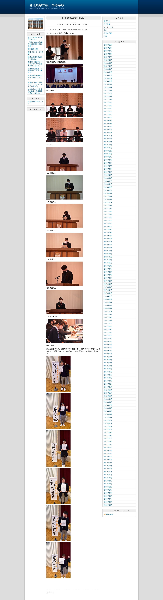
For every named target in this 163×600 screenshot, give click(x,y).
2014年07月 (108, 369)
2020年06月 (108, 169)
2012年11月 (108, 429)
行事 (105, 36)
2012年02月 (108, 453)
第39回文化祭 (33, 49)
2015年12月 (108, 326)
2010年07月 (108, 499)
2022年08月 (108, 90)
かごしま (107, 24)
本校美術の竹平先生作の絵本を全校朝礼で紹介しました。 (35, 91)
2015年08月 (108, 332)
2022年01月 (108, 111)
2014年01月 (108, 387)
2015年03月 (108, 347)
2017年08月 (108, 272)
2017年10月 (108, 266)
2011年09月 (108, 462)
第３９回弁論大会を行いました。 (35, 38)
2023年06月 (108, 60)
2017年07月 (108, 275)
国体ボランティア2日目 (35, 53)
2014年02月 (108, 384)
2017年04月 (108, 284)
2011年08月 (108, 466)
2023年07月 (108, 57)
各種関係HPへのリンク (35, 102)
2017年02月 (108, 290)
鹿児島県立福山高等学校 (46, 5)
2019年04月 (108, 211)
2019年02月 (108, 217)
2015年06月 (108, 338)
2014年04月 (108, 378)
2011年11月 (108, 459)
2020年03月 (108, 178)
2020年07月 (108, 166)
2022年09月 (108, 87)
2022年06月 (108, 96)
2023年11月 (108, 45)
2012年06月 (108, 441)
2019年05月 (108, 208)
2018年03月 (108, 251)
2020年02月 (108, 181)
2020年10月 (108, 157)
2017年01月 (108, 293)
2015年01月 (108, 353)
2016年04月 (108, 320)
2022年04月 (108, 102)
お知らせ (107, 21)
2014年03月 (108, 381)
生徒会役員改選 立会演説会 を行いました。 (35, 71)
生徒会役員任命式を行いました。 (35, 58)
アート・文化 (108, 27)
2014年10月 (108, 360)
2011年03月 (108, 481)
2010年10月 (108, 490)
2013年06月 (108, 408)
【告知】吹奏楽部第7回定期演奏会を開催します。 (35, 44)
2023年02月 (108, 72)
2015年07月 (108, 335)
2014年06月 (108, 372)
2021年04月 (108, 138)
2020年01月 (108, 184)
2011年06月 (108, 472)
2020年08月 (108, 163)
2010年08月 (108, 496)
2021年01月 (108, 148)
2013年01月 (108, 423)
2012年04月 (108, 447)
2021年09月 (108, 123)
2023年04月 (108, 66)
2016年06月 (108, 314)
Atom (111, 514)
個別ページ (50, 592)
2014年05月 (108, 375)
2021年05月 (108, 136)
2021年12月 (108, 114)
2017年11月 (108, 263)
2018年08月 (108, 235)
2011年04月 (108, 478)
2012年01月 (108, 456)
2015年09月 (108, 329)
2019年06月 (108, 205)
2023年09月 (108, 51)
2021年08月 (108, 126)
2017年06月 (108, 278)
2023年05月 (108, 63)
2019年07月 (108, 202)
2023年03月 (108, 69)
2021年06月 (108, 133)
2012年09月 (108, 435)
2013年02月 (108, 420)
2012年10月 (108, 432)
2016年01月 (108, 323)
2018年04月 (108, 248)
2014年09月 (108, 363)
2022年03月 (108, 105)
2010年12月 (108, 487)
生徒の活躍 (108, 33)
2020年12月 (108, 151)
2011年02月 (108, 484)
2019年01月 (108, 220)
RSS (107, 514)
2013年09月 (108, 399)
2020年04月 (108, 175)
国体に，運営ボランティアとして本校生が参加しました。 (35, 64)
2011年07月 (108, 468)
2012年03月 (108, 450)
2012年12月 (108, 426)
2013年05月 (108, 411)
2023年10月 (108, 48)
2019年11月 (108, 190)
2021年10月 (108, 120)
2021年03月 (108, 142)
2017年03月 (108, 287)
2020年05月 (108, 172)
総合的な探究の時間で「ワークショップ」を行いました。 (35, 84)
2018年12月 (108, 223)
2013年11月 (108, 393)
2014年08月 (108, 366)
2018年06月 (108, 242)
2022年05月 (108, 99)
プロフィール (36, 109)
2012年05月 (108, 444)
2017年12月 (108, 260)
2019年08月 (108, 199)
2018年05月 (108, 244)
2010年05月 (108, 505)
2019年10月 (108, 193)
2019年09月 (108, 196)
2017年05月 (108, 281)
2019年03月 (108, 214)
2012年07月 (108, 438)
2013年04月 (108, 414)
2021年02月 (108, 145)
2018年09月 (108, 232)
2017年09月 (108, 269)
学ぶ (105, 30)
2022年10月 (108, 84)
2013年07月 (108, 405)
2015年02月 (108, 350)
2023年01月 (108, 75)
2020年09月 (108, 160)
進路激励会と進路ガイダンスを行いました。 (35, 77)
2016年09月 (108, 305)
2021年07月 (108, 129)
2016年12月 (108, 296)
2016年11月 (108, 299)
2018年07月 (108, 238)
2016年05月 (108, 317)
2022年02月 (108, 108)
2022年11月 (108, 81)
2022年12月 (108, 78)
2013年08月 (108, 402)
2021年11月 (108, 117)
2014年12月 (108, 357)
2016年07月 (108, 311)
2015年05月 (108, 341)
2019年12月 (108, 187)
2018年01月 (108, 257)
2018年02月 (108, 254)
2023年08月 (108, 54)
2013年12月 (108, 390)
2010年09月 (108, 493)
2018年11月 (108, 226)
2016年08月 (108, 308)
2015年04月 (108, 344)
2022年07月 (108, 93)
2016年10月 (108, 302)
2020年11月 (108, 154)
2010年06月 (108, 502)
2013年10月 (108, 396)
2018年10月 (108, 229)
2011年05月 (108, 475)
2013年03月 (108, 417)
